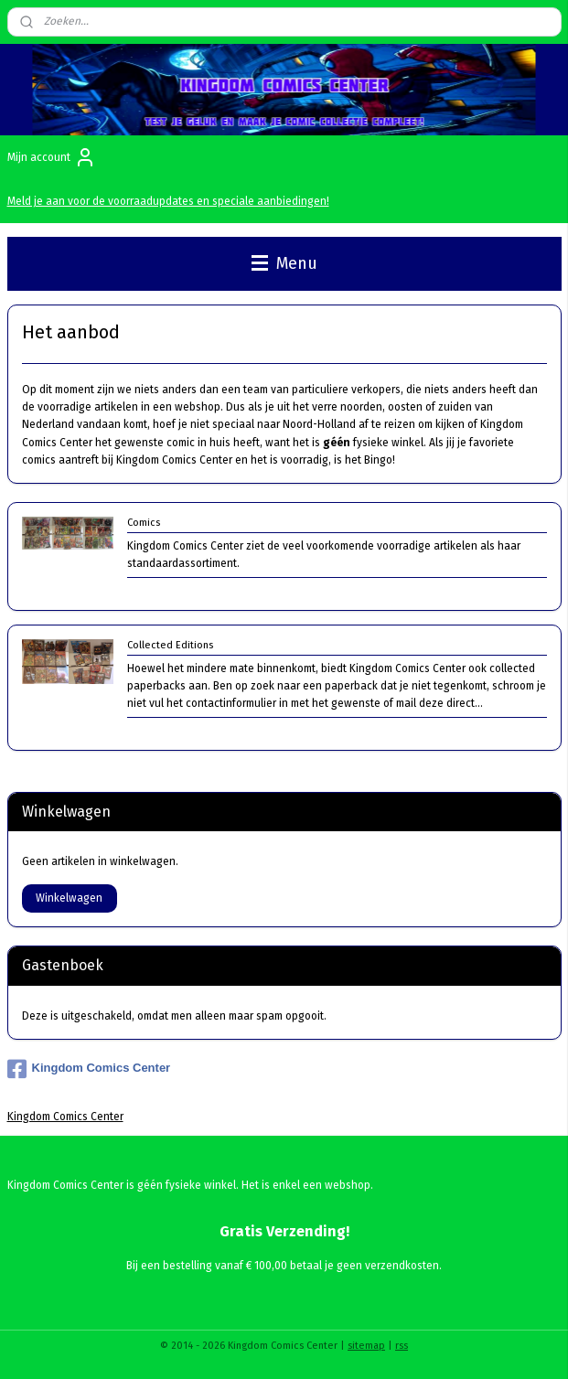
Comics (143, 523)
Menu (284, 263)
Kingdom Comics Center (89, 1069)
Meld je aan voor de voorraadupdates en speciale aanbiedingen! (168, 201)
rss (401, 1346)
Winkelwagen (69, 898)
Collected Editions (170, 645)
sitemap (366, 1346)
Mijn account (51, 157)
